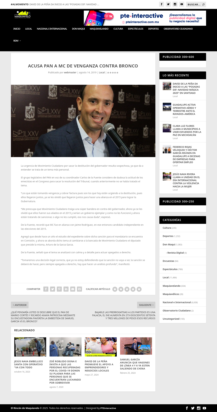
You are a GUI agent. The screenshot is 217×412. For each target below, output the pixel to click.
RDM (15, 40)
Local (28, 28)
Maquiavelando (99, 28)
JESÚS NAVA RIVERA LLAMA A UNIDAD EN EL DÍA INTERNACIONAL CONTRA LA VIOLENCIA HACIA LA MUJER (186, 180)
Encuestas (168, 261)
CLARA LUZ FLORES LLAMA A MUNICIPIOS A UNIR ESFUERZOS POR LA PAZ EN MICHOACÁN (187, 130)
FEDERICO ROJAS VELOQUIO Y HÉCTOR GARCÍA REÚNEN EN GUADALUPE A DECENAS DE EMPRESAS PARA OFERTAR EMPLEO (186, 154)
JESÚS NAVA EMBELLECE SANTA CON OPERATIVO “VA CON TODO (28, 364)
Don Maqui (78, 28)
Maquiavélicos (171, 294)
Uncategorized (171, 318)
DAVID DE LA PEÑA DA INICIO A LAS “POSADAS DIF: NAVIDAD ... (64, 4)
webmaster (70, 72)
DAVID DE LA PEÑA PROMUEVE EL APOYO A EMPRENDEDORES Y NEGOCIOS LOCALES (99, 366)
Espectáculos (135, 28)
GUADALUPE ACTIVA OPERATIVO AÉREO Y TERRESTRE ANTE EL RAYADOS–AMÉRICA (184, 109)
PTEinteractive (108, 408)
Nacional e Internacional (52, 28)
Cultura (118, 28)
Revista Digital (175, 252)
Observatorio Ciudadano (178, 28)
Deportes (153, 28)
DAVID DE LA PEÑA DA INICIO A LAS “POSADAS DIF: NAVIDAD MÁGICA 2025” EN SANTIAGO (186, 88)
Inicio (16, 28)
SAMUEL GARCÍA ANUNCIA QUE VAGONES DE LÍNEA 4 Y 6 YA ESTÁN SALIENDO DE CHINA (135, 364)
